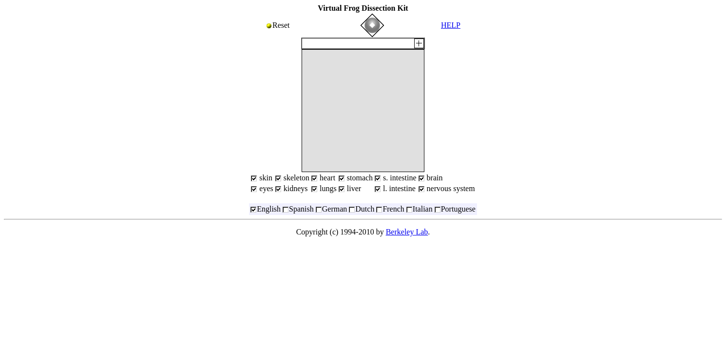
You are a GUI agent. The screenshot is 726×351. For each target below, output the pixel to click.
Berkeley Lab (407, 232)
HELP (450, 25)
